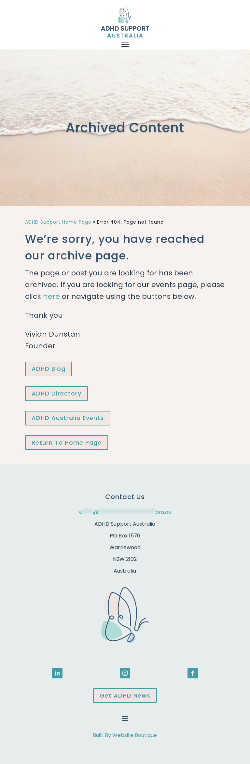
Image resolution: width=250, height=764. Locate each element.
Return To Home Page (67, 442)
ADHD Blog (48, 369)
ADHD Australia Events (68, 418)
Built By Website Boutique (125, 735)
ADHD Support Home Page (58, 222)
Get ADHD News (125, 695)
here (51, 296)
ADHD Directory (56, 393)
